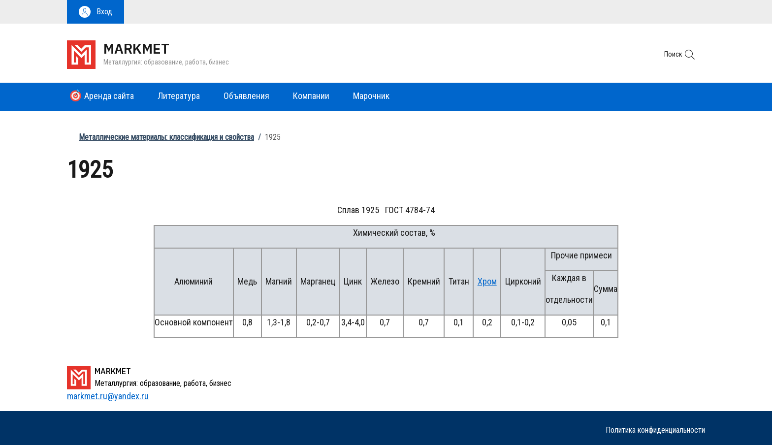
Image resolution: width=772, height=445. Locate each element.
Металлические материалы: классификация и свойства (166, 137)
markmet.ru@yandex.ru (108, 396)
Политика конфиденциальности (655, 430)
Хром (487, 281)
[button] (95, 12)
